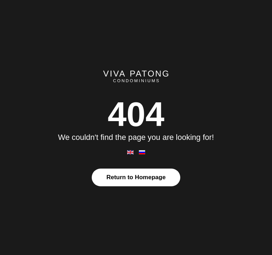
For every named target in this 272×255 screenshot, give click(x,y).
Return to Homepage (135, 177)
